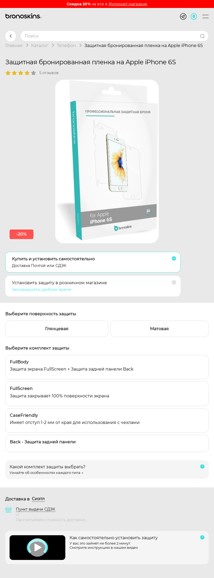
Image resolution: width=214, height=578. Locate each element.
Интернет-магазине (128, 4)
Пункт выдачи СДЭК (35, 509)
